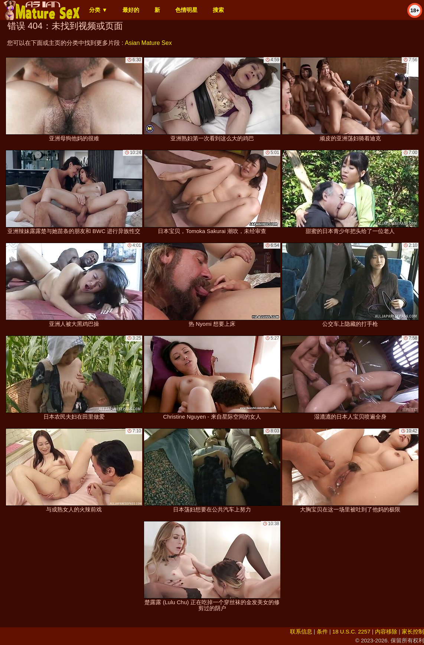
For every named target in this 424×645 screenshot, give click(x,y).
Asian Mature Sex (148, 43)
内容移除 (386, 631)
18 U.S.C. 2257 (351, 631)
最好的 (131, 10)
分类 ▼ (98, 10)
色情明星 (186, 10)
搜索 (218, 10)
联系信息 (301, 631)
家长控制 (413, 631)
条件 (322, 631)
